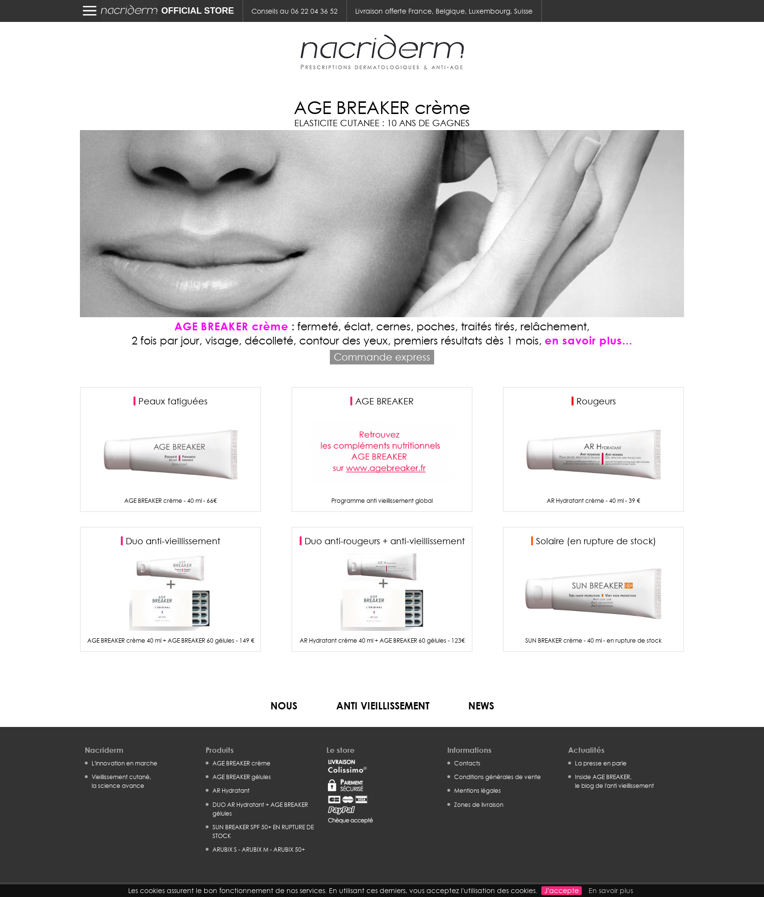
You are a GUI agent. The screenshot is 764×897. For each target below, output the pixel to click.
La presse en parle (601, 763)
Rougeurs (596, 401)
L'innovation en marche (124, 763)
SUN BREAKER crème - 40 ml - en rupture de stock (593, 641)
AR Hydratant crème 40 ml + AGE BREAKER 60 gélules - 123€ (382, 641)
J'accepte (561, 890)
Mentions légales (477, 790)
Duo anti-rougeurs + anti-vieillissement (385, 540)
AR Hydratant (230, 790)
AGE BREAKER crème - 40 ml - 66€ (170, 501)
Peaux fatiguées (173, 401)
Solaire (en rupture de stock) (596, 540)
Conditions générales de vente (497, 777)
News (481, 705)
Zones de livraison (478, 804)
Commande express (382, 357)
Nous (283, 705)
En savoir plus (611, 890)
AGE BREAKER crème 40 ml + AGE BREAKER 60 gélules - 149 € (170, 641)
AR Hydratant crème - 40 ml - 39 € (593, 501)
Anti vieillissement (382, 705)
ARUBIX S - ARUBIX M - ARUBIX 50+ (258, 849)
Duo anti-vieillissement (173, 540)
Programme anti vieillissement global (382, 501)
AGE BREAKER (384, 401)
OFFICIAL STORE (197, 11)
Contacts (467, 763)
